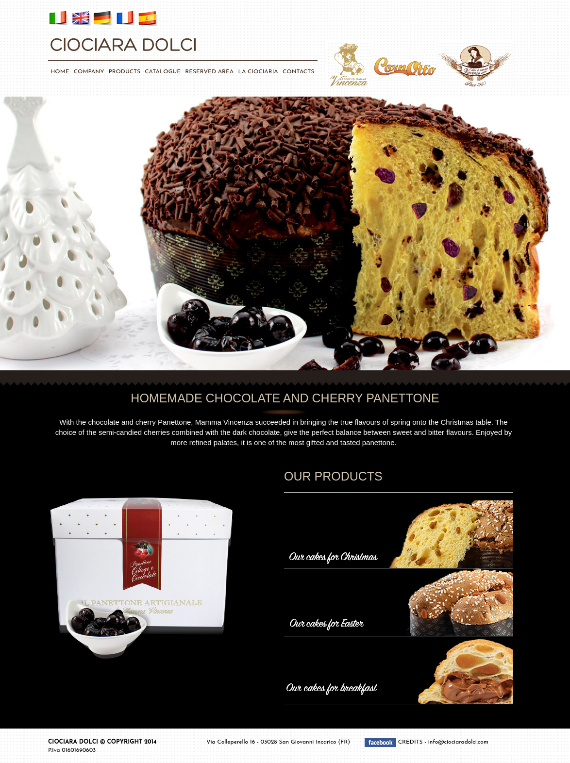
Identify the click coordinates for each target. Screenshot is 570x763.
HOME (59, 72)
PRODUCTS (124, 72)
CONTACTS (298, 72)
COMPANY (89, 72)
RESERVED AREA (209, 72)
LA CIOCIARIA (258, 72)
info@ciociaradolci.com (458, 743)
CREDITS (411, 743)
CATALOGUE (163, 72)
